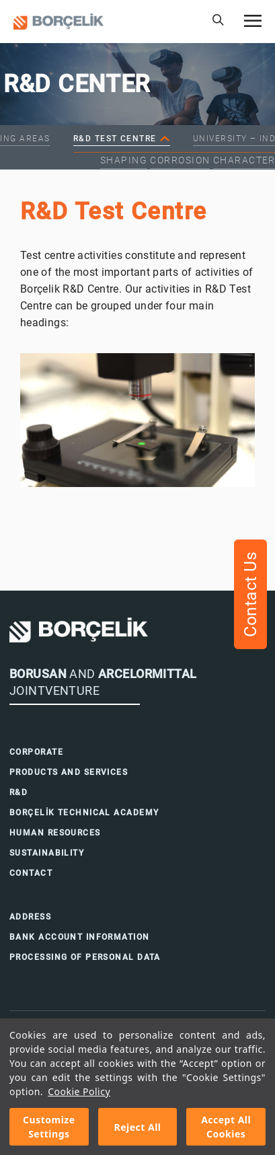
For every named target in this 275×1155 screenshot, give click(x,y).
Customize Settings (49, 1126)
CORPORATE (36, 752)
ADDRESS (30, 917)
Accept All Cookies (226, 1126)
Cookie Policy (79, 1091)
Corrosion (180, 160)
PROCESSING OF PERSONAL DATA (85, 957)
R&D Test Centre (115, 138)
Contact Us (250, 594)
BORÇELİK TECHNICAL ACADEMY (84, 812)
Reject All (137, 1127)
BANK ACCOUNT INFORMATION (79, 937)
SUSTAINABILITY (46, 853)
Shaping (123, 160)
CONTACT (30, 873)
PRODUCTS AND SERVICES (68, 772)
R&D (18, 792)
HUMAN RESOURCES (55, 832)
